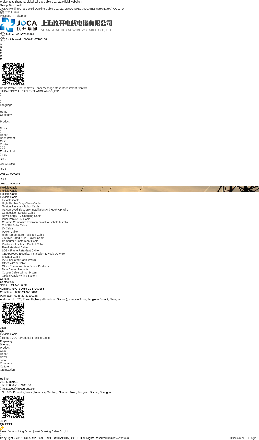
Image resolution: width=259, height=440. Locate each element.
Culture (4, 366)
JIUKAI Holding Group (13, 8)
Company (6, 363)
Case (3, 350)
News (3, 357)
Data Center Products (15, 269)
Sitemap (22, 15)
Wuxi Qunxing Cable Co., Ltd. (46, 8)
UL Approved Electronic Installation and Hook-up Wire (35, 209)
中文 (7, 12)
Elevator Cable (11, 256)
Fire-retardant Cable (15, 247)
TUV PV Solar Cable (14, 225)
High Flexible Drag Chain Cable (21, 203)
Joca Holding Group (20, 431)
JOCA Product (20, 337)
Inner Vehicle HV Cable (16, 219)
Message (5, 15)
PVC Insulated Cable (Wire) (19, 259)
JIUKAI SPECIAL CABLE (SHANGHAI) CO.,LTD (94, 8)
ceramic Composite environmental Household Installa (35, 222)
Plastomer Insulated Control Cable (23, 244)
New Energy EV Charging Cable (21, 215)
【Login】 (253, 438)
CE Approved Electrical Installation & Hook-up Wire (33, 253)
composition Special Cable (18, 212)
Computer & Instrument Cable (20, 241)
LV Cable (7, 228)
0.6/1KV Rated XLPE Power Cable (23, 237)
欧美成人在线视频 (118, 438)
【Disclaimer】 (237, 438)
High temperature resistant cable (23, 234)
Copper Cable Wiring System (20, 272)
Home (5, 337)
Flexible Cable (10, 200)
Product (4, 347)
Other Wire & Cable (14, 263)
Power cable (10, 231)
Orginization (7, 369)
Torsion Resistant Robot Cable (20, 206)
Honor (3, 353)
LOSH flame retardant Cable (20, 250)
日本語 (15, 12)
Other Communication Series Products (25, 266)
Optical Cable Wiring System (19, 275)
